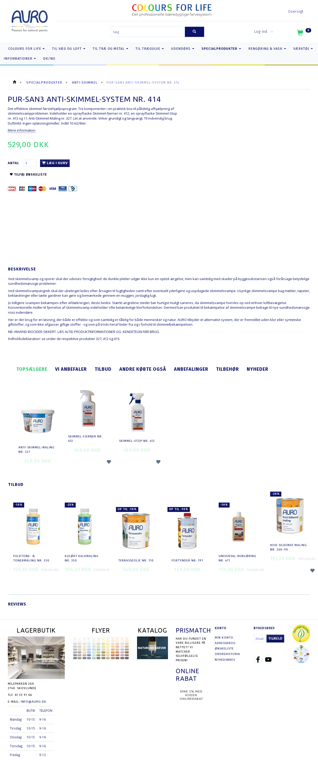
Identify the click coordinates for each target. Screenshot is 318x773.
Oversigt (295, 11)
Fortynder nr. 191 (187, 560)
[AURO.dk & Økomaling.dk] (29, 20)
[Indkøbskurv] (303, 33)
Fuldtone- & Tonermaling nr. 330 (31, 558)
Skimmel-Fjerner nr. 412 (85, 439)
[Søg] (194, 32)
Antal (14, 163)
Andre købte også (142, 369)
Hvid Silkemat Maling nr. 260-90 (288, 547)
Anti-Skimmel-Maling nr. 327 (36, 450)
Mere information (21, 130)
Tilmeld (275, 638)
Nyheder (257, 369)
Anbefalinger (191, 369)
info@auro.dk (33, 701)
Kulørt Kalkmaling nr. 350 (82, 558)
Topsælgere (31, 369)
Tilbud (103, 369)
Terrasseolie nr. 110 (136, 560)
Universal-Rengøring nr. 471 (237, 558)
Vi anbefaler (71, 369)
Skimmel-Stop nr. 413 (137, 441)
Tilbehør (227, 369)
